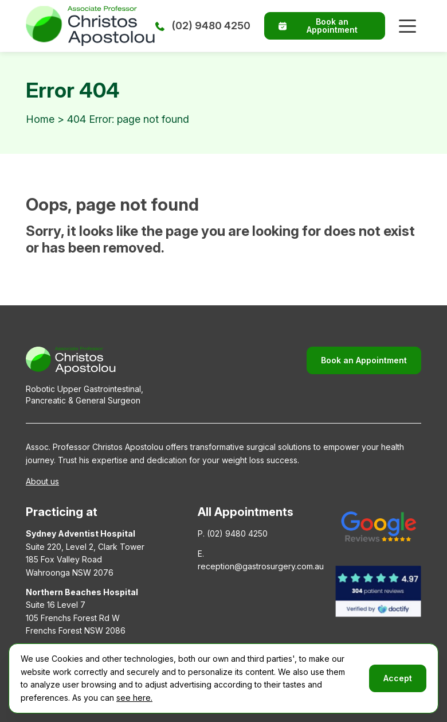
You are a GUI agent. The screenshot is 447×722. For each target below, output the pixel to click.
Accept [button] (397, 678)
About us (42, 481)
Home (40, 119)
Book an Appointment (318, 25)
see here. (134, 697)
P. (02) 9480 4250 (233, 533)
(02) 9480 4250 (202, 26)
